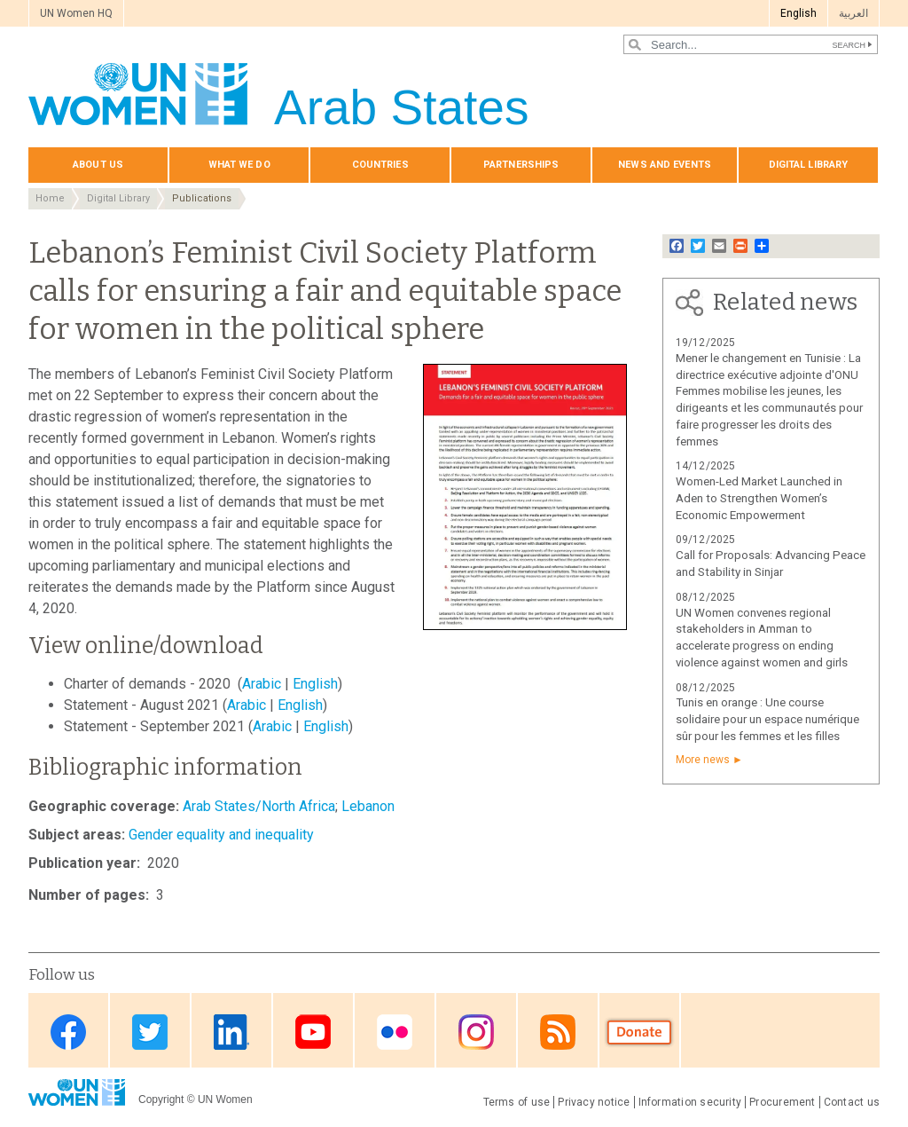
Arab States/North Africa (259, 806)
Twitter (150, 1032)
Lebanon (368, 806)
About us (98, 164)
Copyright (161, 1099)
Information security (690, 1102)
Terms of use (517, 1102)
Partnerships (521, 164)
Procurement (782, 1102)
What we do (239, 164)
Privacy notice (594, 1102)
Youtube (313, 1032)
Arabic (261, 683)
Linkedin (231, 1032)
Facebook (68, 1032)
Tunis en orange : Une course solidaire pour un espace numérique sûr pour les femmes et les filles (767, 719)
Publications (201, 198)
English (798, 13)
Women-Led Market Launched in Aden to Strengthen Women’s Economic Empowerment (759, 498)
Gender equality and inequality (221, 834)
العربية (853, 13)
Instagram (476, 1032)
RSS (558, 1032)
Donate (639, 1032)
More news (703, 759)
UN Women (225, 1099)
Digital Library (118, 198)
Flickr (394, 1032)
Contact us (852, 1102)
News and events (664, 164)
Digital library (809, 164)
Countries (380, 164)
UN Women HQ (76, 13)
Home (50, 198)
